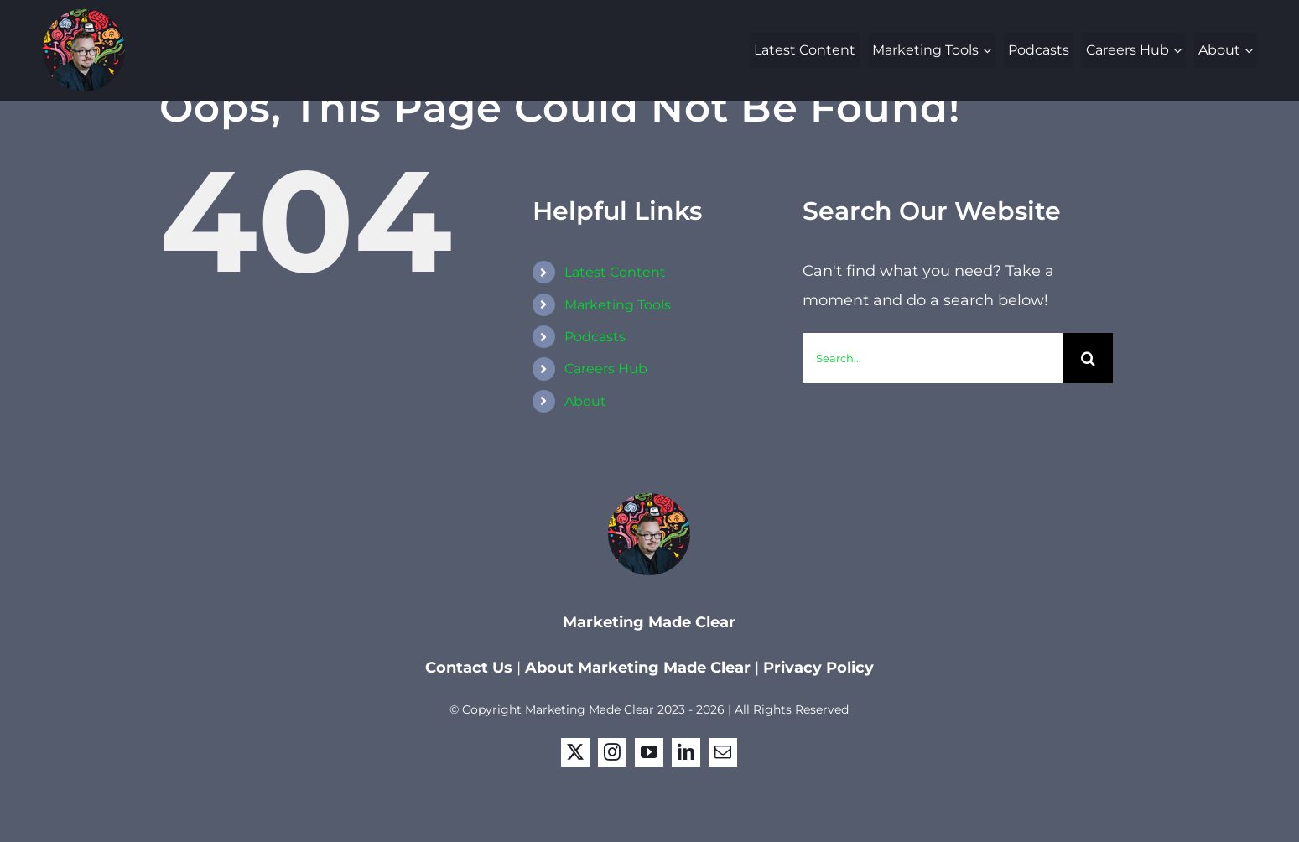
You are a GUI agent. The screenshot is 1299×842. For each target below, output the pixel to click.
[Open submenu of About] (1250, 50)
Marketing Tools (617, 305)
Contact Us (471, 667)
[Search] (1088, 358)
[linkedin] (686, 752)
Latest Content (615, 272)
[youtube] (649, 752)
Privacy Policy (818, 667)
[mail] (723, 752)
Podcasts (595, 337)
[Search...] (933, 358)
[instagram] (612, 752)
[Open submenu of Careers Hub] (1179, 50)
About (585, 401)
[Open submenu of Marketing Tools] (989, 50)
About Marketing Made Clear (638, 667)
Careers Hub (605, 369)
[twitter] (575, 752)
